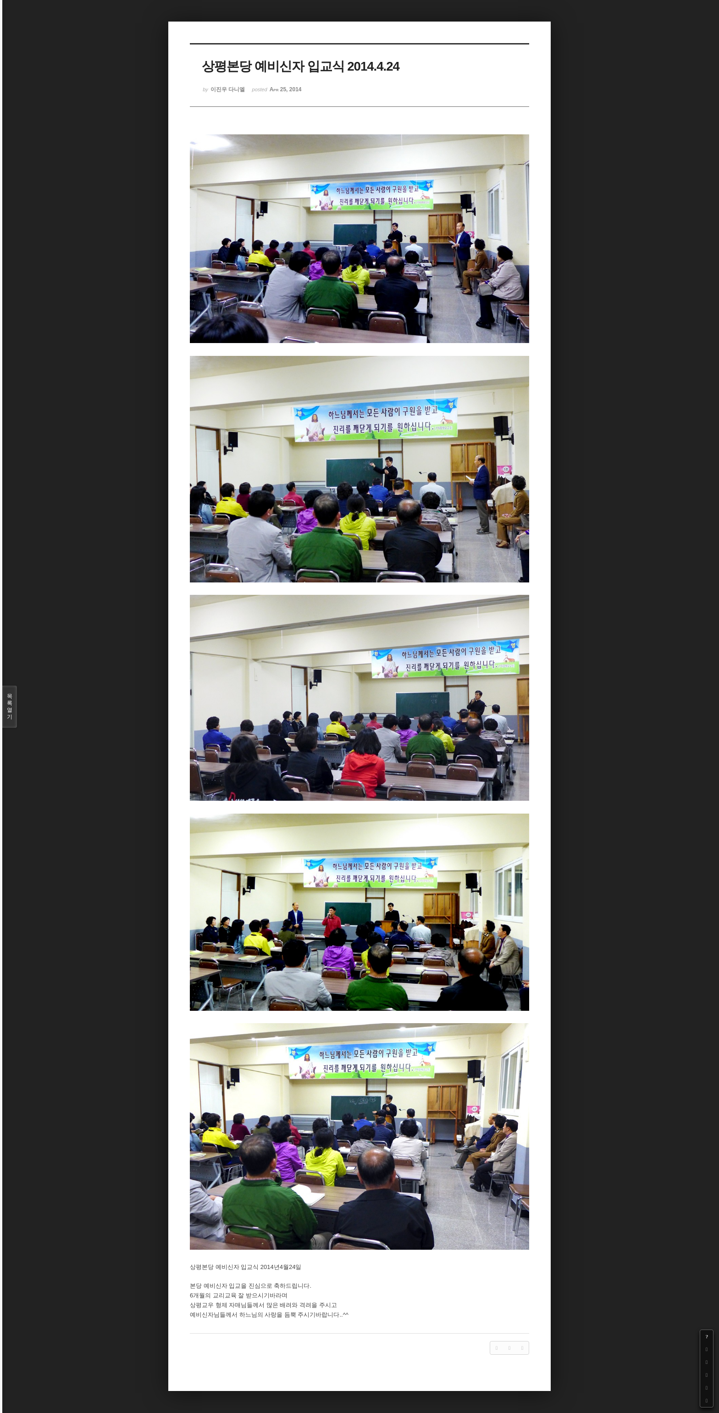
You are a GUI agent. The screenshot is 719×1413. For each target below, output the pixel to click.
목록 (9, 706)
